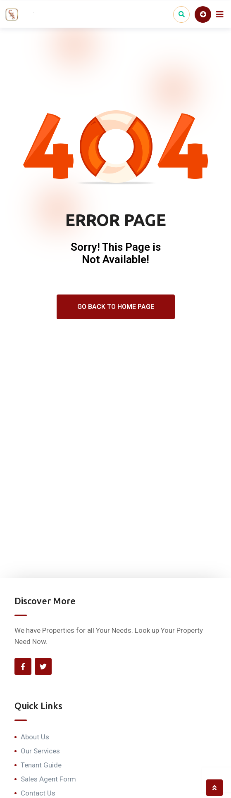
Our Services (40, 751)
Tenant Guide (41, 765)
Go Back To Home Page (115, 307)
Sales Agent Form (48, 779)
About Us (35, 737)
